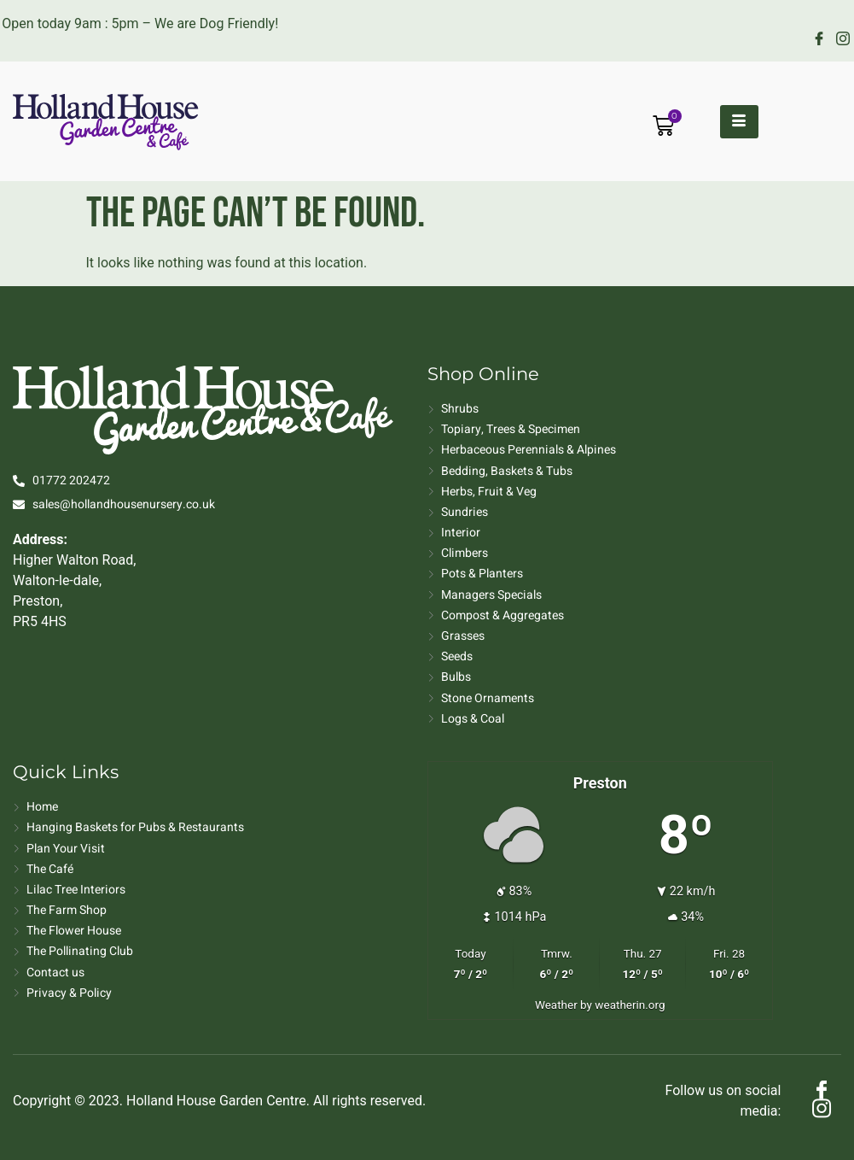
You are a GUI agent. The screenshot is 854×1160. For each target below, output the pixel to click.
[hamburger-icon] (739, 121)
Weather (556, 1004)
